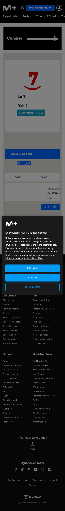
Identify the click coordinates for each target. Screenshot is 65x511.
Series (27, 16)
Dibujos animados (41, 335)
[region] (32, 255)
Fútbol (51, 16)
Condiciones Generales (43, 378)
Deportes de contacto (13, 404)
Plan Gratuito (39, 391)
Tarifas (36, 400)
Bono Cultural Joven (42, 369)
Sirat (35, 296)
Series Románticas (11, 322)
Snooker (7, 413)
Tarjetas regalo (40, 413)
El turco (36, 313)
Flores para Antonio (42, 300)
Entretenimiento (10, 343)
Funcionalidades (40, 365)
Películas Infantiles (11, 309)
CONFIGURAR (32, 287)
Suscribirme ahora (40, 7)
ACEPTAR (33, 277)
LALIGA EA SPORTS (11, 369)
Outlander (37, 304)
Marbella (37, 322)
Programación (39, 422)
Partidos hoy (8, 422)
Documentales (9, 339)
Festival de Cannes (41, 326)
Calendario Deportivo (13, 417)
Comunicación (39, 417)
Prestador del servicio (18, 480)
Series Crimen (9, 335)
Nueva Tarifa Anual (41, 409)
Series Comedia (10, 330)
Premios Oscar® (40, 330)
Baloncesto (8, 387)
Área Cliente (38, 374)
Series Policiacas (10, 326)
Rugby (5, 396)
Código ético (38, 387)
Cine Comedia (9, 296)
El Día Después (10, 378)
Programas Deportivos (43, 339)
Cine (39, 16)
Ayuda (32, 446)
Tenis (5, 391)
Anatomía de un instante (44, 309)
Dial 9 (22, 105)
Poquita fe (37, 317)
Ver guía (50, 207)
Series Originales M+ (12, 317)
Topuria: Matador (11, 400)
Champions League (12, 365)
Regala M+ (10, 16)
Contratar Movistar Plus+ (44, 396)
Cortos (6, 304)
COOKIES (32, 485)
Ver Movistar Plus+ (41, 361)
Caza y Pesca (39, 343)
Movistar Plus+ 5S (41, 383)
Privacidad (52, 480)
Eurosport (7, 409)
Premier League (10, 374)
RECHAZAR (32, 268)
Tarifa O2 (37, 404)
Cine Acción (8, 300)
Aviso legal (37, 480)
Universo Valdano (11, 383)
